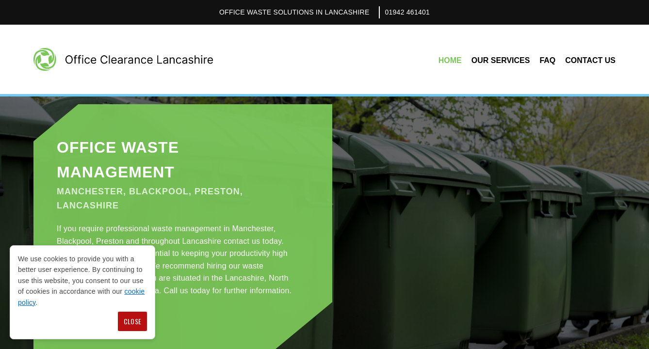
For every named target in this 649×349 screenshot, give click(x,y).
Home (450, 60)
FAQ (547, 60)
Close (132, 321)
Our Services (500, 60)
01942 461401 (407, 12)
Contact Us (590, 60)
